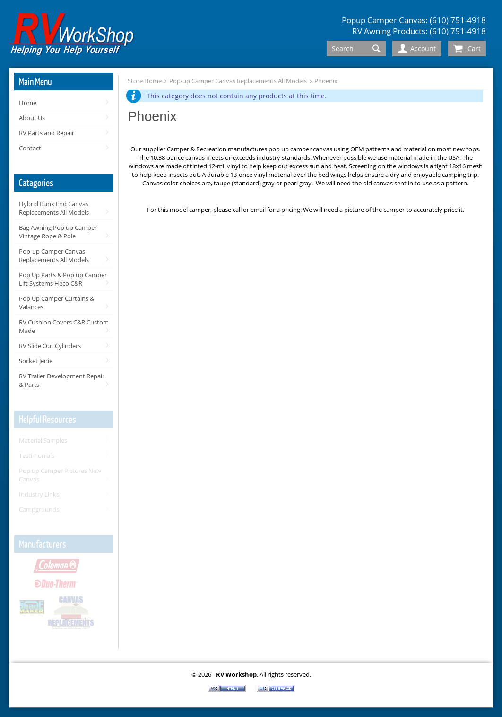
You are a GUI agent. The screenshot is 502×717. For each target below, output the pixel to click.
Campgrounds (39, 509)
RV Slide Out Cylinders (50, 345)
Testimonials (36, 455)
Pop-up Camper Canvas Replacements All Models (54, 255)
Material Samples (43, 440)
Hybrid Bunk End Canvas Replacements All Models (54, 208)
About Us (32, 118)
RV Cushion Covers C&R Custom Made (64, 326)
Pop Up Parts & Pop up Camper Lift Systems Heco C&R (63, 279)
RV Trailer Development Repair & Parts (61, 380)
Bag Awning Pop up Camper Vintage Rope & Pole (58, 231)
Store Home (145, 81)
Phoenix (326, 81)
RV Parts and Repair (46, 133)
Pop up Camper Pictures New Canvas (60, 474)
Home (27, 102)
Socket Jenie (35, 361)
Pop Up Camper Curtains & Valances (56, 302)
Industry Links (39, 494)
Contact (30, 148)
